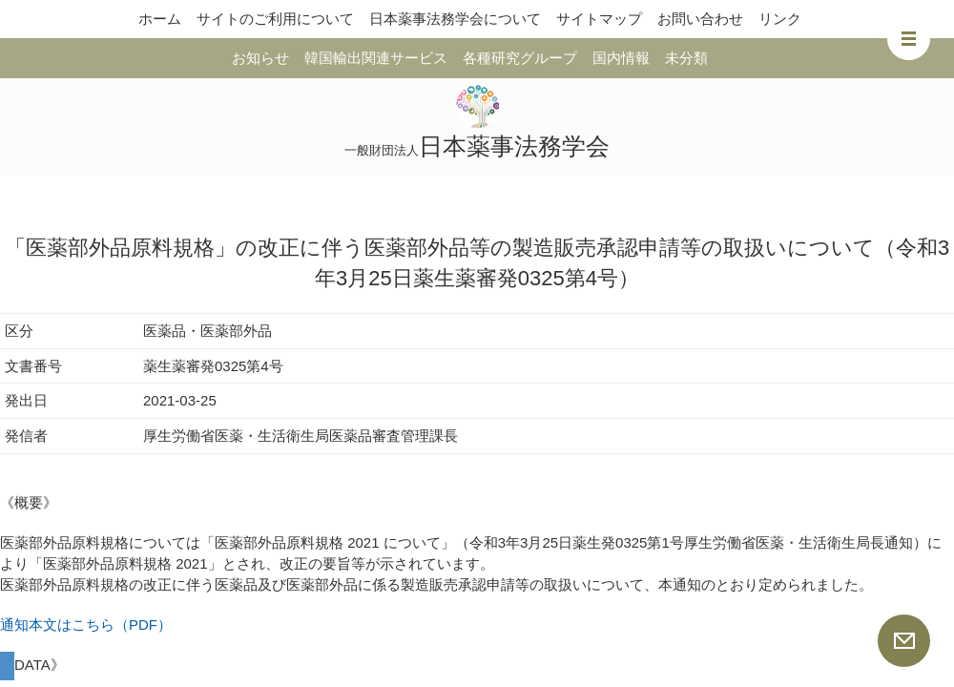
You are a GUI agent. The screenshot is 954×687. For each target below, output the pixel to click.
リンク (779, 18)
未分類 (686, 58)
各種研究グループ (520, 58)
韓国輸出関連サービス (375, 58)
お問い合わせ (700, 18)
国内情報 (621, 58)
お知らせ (260, 58)
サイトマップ (599, 18)
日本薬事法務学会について (455, 18)
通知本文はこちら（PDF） (86, 624)
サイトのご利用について (275, 18)
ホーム (159, 18)
